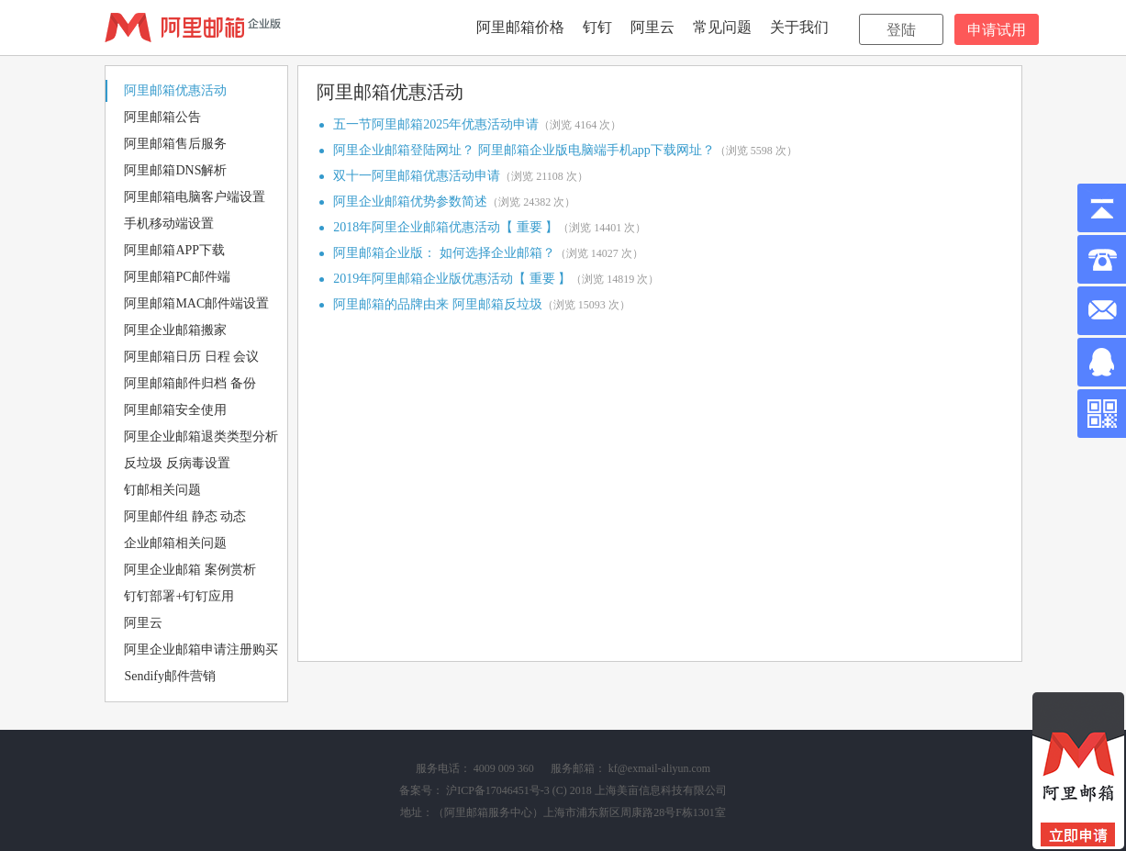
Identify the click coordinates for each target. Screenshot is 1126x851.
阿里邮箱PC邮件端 (176, 277)
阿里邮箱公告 (162, 117)
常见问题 (722, 27)
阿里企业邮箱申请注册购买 (201, 649)
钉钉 (597, 27)
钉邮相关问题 (162, 490)
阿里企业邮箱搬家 (175, 330)
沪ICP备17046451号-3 (498, 790)
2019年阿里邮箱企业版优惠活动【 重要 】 (452, 279)
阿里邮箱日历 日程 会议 (191, 357)
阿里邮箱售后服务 (175, 144)
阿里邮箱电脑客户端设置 (194, 197)
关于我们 (799, 27)
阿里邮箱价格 (520, 27)
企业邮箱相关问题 (175, 543)
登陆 (901, 30)
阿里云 (652, 27)
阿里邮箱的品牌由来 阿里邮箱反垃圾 (437, 304)
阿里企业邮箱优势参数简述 (410, 201)
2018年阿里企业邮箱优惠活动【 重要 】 (445, 227)
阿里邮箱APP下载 (174, 250)
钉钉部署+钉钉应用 (179, 596)
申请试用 (996, 30)
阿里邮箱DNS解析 (175, 170)
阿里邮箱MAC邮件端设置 (196, 303)
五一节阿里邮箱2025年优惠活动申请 (436, 124)
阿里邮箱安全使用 (175, 410)
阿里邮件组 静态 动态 (185, 516)
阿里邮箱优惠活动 (175, 90)
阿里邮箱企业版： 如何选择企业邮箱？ (444, 253)
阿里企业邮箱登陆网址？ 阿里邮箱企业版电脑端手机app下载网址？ (524, 150)
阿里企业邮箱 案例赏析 (190, 570)
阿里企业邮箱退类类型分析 (201, 436)
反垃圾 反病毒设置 (177, 463)
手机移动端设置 (169, 223)
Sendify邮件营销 (170, 676)
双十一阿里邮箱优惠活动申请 (416, 176)
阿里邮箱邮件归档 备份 (190, 383)
